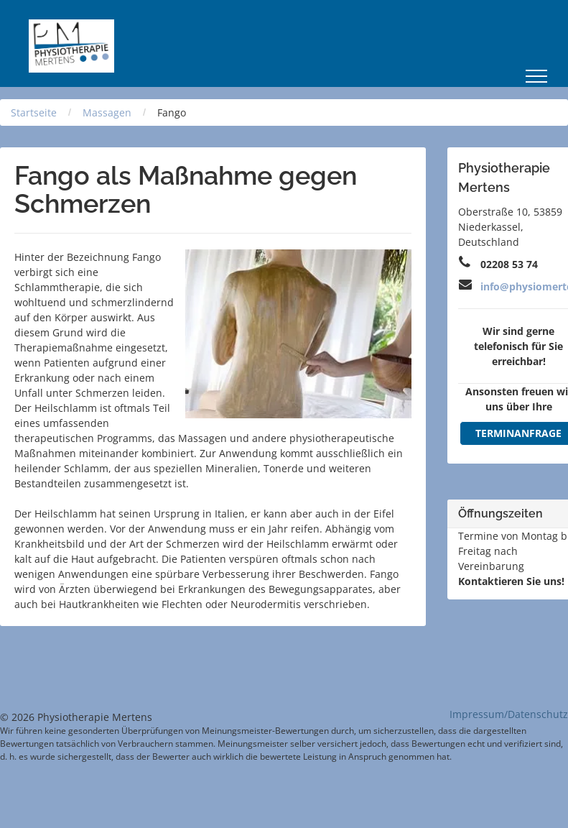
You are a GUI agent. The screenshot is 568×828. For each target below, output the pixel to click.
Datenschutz (538, 714)
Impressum (477, 714)
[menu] (536, 76)
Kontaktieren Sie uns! (511, 581)
